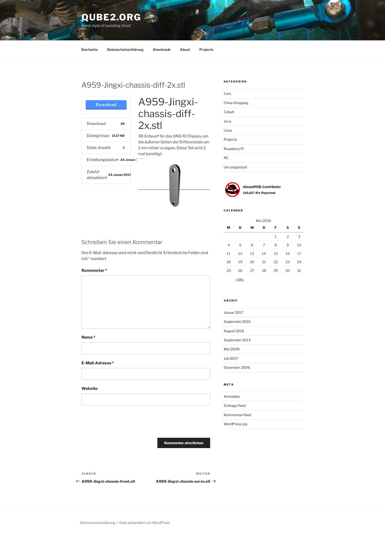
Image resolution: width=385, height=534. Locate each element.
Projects (206, 49)
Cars (227, 93)
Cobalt (229, 112)
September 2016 (237, 321)
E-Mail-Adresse (98, 363)
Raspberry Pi (234, 149)
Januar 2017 (233, 312)
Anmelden (232, 396)
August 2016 (234, 331)
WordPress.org (235, 424)
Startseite (89, 49)
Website (89, 388)
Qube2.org (111, 17)
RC (226, 158)
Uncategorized (235, 167)
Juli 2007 (231, 358)
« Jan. (239, 279)
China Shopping (236, 103)
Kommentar (94, 270)
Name (88, 337)
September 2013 (237, 340)
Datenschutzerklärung (125, 49)
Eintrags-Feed (235, 405)
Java (227, 121)
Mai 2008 (231, 349)
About (185, 49)
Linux (228, 130)
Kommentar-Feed (237, 415)
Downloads (162, 49)
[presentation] (119, 423)
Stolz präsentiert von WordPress (144, 522)
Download (106, 104)
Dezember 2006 (237, 367)
